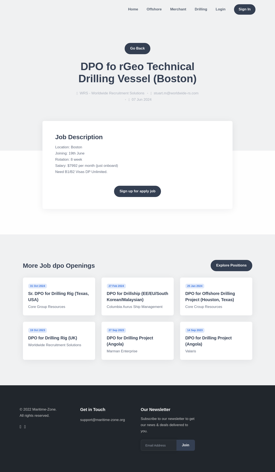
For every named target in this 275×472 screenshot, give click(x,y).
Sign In (245, 9)
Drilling (201, 9)
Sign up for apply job (137, 191)
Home (133, 9)
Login (221, 9)
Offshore (154, 9)
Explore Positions (231, 265)
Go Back (137, 48)
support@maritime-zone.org (102, 420)
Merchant (178, 9)
